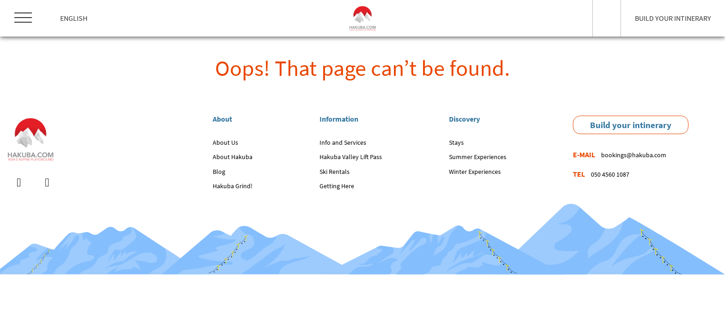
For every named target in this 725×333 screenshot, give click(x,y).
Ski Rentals (334, 171)
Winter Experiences (475, 171)
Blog (219, 171)
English (73, 18)
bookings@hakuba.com (633, 155)
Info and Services (342, 142)
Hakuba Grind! (232, 186)
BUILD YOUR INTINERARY (673, 18)
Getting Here (336, 186)
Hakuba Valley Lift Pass (350, 157)
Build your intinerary (630, 124)
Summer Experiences (477, 157)
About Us (225, 142)
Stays (456, 142)
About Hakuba (232, 157)
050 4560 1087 (610, 174)
